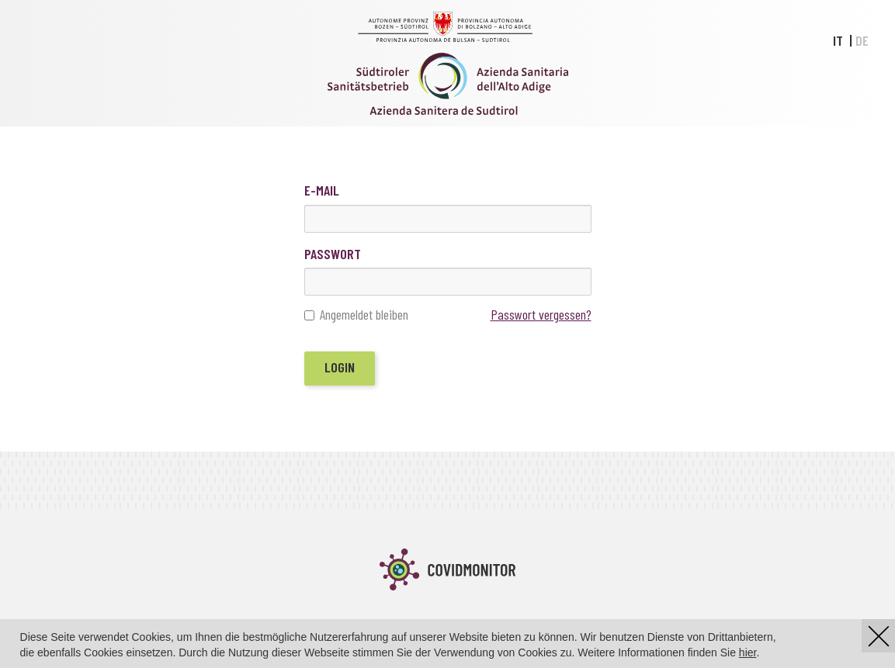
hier (748, 652)
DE (862, 40)
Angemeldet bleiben (356, 315)
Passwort (332, 253)
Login (339, 367)
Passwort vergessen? (541, 314)
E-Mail (321, 190)
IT (838, 40)
